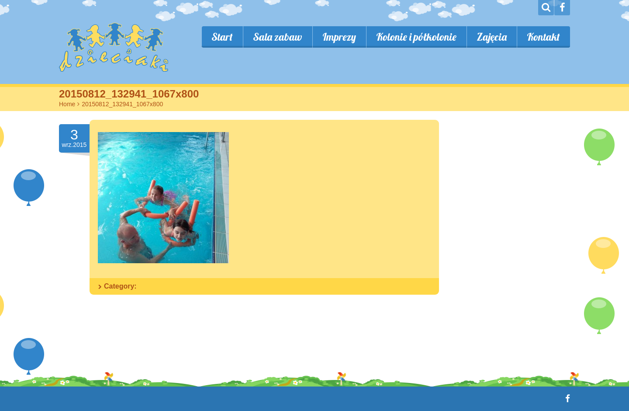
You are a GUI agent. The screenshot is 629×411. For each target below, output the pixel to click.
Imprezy (339, 36)
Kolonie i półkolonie (416, 36)
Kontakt (543, 36)
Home (67, 104)
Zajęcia (492, 36)
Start (222, 36)
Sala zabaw (277, 36)
